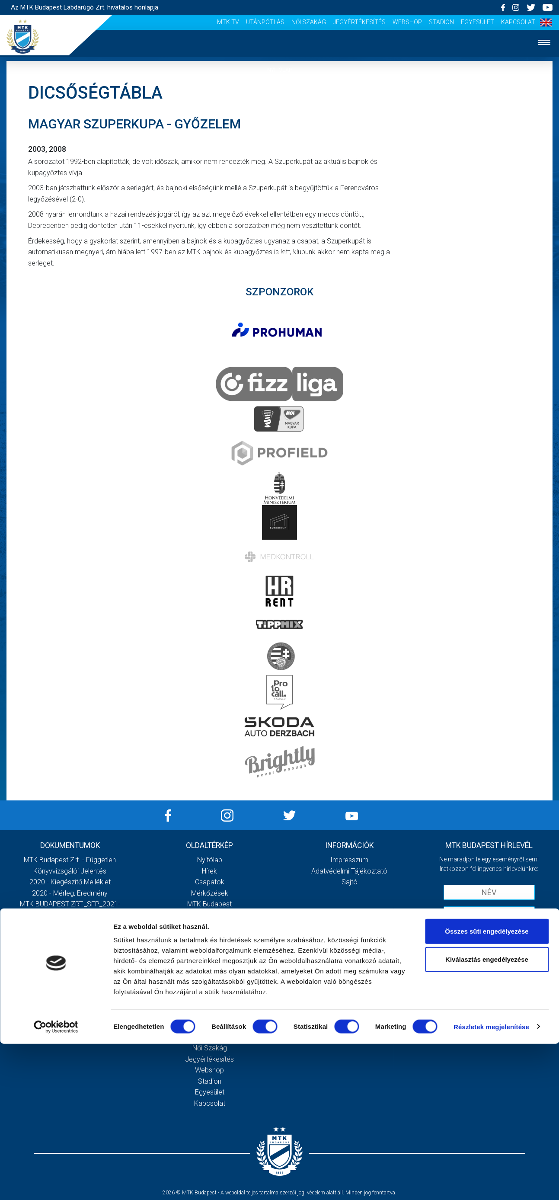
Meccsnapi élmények (209, 970)
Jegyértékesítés (359, 22)
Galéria (280, 201)
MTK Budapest (209, 904)
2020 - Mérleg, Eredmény (70, 893)
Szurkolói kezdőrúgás (209, 981)
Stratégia (210, 926)
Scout (210, 1015)
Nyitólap (279, 70)
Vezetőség (209, 937)
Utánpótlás (265, 22)
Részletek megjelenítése (491, 1183)
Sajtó (209, 1004)
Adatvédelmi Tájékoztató (349, 871)
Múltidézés (209, 915)
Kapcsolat (518, 22)
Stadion (441, 22)
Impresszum (349, 860)
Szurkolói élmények (279, 227)
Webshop (407, 22)
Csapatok (279, 122)
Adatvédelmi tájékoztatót (511, 932)
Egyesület (477, 22)
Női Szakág (308, 22)
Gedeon (210, 948)
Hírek (279, 96)
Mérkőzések (279, 148)
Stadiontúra (209, 993)
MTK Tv (228, 22)
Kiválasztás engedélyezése (486, 1116)
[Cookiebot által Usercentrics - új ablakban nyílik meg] (56, 1183)
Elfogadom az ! (492, 932)
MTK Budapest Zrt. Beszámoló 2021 (70, 948)
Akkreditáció (279, 254)
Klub (280, 175)
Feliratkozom (489, 950)
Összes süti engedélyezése (486, 1087)
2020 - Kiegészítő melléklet (70, 882)
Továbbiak (70, 985)
